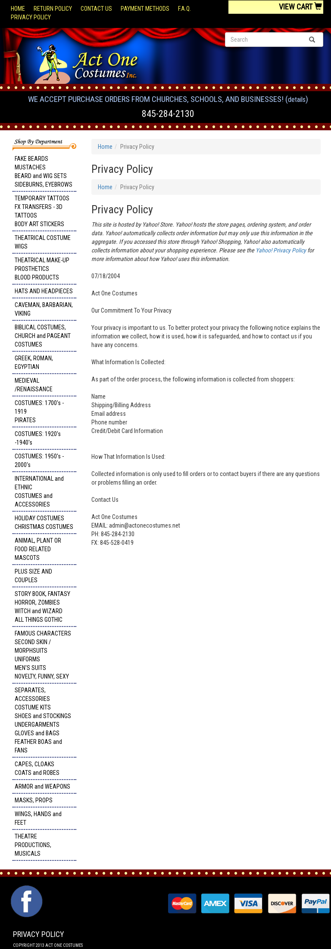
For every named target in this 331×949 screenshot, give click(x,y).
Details (297, 99)
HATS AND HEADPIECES (44, 291)
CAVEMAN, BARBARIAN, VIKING (44, 309)
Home (18, 8)
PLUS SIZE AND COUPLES (33, 576)
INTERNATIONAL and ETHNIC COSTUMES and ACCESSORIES (39, 491)
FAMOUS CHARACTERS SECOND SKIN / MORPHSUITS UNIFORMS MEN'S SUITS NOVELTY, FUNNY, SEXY (43, 655)
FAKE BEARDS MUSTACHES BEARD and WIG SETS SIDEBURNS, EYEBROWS (43, 171)
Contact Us (96, 8)
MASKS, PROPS (34, 800)
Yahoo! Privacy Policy (281, 250)
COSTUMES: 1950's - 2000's (39, 460)
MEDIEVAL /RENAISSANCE (34, 385)
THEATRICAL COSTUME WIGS (43, 242)
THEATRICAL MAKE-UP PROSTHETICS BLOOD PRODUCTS (42, 269)
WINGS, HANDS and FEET (38, 818)
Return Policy (53, 8)
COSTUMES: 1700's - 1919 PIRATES (39, 411)
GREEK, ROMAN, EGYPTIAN (34, 362)
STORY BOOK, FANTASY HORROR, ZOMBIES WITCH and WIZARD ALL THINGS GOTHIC (42, 606)
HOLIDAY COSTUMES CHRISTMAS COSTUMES (44, 522)
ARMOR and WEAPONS (42, 786)
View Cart (300, 6)
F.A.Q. (184, 8)
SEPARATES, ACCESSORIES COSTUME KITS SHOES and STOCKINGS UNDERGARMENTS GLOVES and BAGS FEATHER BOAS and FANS (43, 720)
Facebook (25, 889)
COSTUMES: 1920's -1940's (38, 438)
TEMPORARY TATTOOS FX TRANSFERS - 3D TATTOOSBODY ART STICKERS (42, 211)
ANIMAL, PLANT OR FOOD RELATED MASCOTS (38, 549)
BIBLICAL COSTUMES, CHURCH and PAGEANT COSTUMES (43, 336)
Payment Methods (145, 8)
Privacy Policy (31, 17)
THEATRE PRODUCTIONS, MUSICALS (33, 845)
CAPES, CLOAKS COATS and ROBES (37, 768)
